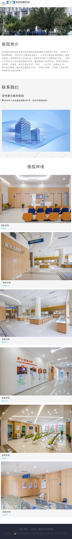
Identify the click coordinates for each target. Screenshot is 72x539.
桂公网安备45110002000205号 (30, 533)
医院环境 (26, 283)
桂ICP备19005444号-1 (57, 533)
